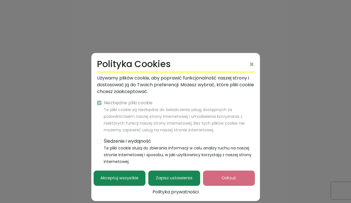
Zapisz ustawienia (174, 178)
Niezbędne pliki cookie (174, 116)
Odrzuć (229, 178)
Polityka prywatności (176, 192)
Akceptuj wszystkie (119, 178)
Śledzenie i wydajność (177, 151)
